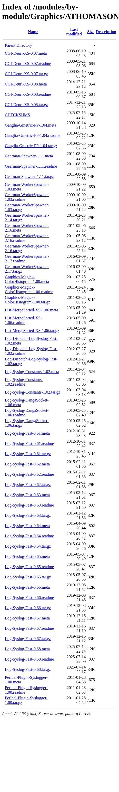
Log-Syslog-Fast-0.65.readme (29, 567)
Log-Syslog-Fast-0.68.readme (29, 659)
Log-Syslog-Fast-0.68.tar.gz (28, 669)
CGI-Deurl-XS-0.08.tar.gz (26, 104)
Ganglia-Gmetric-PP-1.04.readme (32, 135)
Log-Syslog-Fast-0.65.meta (27, 556)
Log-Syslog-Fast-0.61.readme (29, 443)
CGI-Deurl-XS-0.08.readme (28, 94)
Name (33, 32)
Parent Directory (18, 45)
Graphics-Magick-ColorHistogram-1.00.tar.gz (27, 299)
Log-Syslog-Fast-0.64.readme (29, 536)
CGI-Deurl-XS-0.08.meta (26, 84)
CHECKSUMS (17, 115)
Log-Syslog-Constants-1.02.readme (24, 381)
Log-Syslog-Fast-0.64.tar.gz (28, 546)
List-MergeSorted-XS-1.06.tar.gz (32, 330)
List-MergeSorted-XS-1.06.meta (31, 310)
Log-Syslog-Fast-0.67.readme (29, 628)
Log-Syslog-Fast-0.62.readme (29, 474)
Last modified (74, 31)
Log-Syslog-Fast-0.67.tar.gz (28, 638)
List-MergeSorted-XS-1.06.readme (23, 320)
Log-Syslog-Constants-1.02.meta (32, 371)
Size (90, 32)
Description (106, 32)
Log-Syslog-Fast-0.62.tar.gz (28, 484)
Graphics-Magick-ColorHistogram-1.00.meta (27, 279)
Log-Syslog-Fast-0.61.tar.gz (28, 454)
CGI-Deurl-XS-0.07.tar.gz (26, 74)
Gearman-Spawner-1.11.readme (31, 166)
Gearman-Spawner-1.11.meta (29, 156)
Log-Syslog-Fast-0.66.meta (27, 587)
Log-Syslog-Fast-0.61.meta (27, 433)
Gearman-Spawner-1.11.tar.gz (29, 176)
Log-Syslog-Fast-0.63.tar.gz (28, 515)
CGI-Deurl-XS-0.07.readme (28, 63)
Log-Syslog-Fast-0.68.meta (27, 649)
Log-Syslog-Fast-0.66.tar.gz (28, 608)
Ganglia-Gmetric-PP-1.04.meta (30, 125)
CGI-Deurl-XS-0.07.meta (26, 53)
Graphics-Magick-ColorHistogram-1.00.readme (29, 289)
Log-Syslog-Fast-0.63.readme (29, 505)
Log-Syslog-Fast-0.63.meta (27, 495)
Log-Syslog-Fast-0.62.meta (27, 464)
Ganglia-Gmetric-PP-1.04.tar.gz (31, 146)
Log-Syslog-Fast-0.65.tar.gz (28, 577)
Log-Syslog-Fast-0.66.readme (29, 597)
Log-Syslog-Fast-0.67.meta (27, 618)
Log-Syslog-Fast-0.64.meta (27, 525)
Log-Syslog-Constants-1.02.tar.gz (32, 392)
